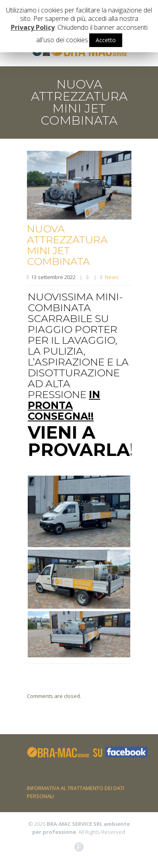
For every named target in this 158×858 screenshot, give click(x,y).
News (112, 277)
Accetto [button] (106, 40)
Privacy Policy (33, 27)
